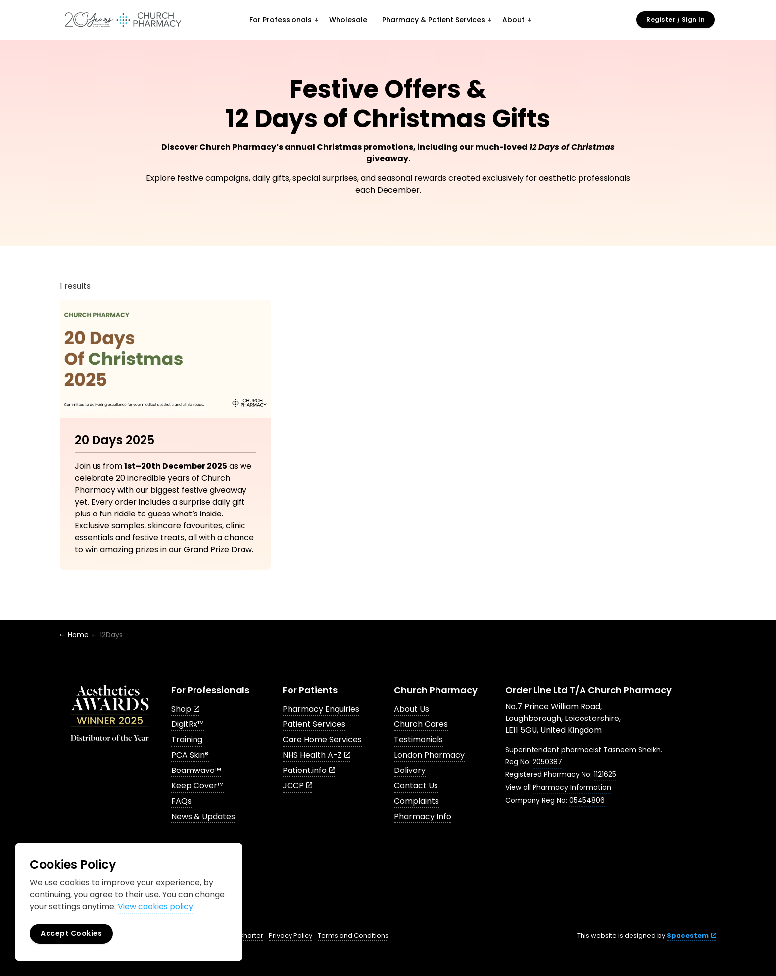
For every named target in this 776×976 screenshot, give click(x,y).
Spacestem (691, 935)
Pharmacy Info (422, 816)
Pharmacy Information (572, 787)
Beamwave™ (196, 770)
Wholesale (348, 20)
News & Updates (203, 816)
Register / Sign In (675, 19)
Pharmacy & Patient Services (433, 20)
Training (186, 739)
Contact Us (416, 785)
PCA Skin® (190, 755)
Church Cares (421, 724)
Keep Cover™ (197, 785)
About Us (411, 709)
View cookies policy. (156, 906)
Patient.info (309, 770)
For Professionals (280, 20)
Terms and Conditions (353, 935)
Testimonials (418, 739)
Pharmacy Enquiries (321, 709)
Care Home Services (322, 739)
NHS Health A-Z (316, 755)
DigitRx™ (187, 724)
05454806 (587, 800)
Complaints (416, 801)
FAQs (181, 801)
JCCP (297, 785)
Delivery (410, 770)
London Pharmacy (429, 755)
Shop (185, 709)
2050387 (547, 762)
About (513, 20)
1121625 (605, 774)
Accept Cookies (71, 934)
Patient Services (314, 724)
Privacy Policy (290, 935)
